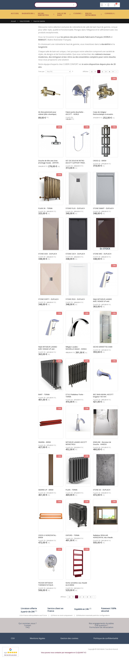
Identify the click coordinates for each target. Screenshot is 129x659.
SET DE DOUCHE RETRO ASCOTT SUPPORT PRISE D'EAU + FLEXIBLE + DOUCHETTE (75, 164)
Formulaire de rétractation (101, 627)
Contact (27, 625)
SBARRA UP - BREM (45, 490)
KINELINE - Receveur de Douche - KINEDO (102, 443)
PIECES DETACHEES (90, 14)
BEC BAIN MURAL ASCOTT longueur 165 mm (103, 395)
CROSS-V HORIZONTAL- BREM (47, 536)
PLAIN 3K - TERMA (45, 208)
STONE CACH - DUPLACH (75, 254)
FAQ (28, 627)
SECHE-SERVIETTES (43, 14)
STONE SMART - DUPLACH (103, 208)
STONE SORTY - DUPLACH (48, 299)
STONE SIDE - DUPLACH (47, 254)
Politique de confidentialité (105, 638)
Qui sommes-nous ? (28, 623)
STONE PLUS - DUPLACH (75, 208)
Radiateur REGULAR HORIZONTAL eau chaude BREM (103, 537)
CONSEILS (109, 13)
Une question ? (101, 625)
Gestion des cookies (69, 638)
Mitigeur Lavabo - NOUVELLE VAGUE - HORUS (76, 348)
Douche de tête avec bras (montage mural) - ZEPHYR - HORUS (48, 163)
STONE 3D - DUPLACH (101, 490)
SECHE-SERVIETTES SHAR (102, 347)
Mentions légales (37, 638)
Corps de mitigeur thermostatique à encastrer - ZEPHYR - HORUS (103, 114)
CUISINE (77, 13)
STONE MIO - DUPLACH (102, 254)
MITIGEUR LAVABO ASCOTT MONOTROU (76, 443)
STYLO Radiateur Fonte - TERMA (75, 395)
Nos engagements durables (101, 623)
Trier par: (41, 71)
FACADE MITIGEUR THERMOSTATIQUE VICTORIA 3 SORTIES (46, 585)
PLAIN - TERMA (71, 490)
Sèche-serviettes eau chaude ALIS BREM (76, 584)
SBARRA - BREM (44, 442)
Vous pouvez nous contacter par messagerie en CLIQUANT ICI (63, 652)
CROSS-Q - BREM (99, 161)
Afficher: (86, 71)
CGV (13, 638)
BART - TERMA (44, 394)
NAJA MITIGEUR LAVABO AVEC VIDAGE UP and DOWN (102, 301)
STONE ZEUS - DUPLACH (75, 299)
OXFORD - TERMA (72, 535)
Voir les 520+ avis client (10, 655)
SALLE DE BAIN (61, 14)
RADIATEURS (28, 13)
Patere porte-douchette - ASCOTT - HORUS (75, 113)
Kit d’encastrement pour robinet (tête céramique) (47, 113)
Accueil (13, 21)
